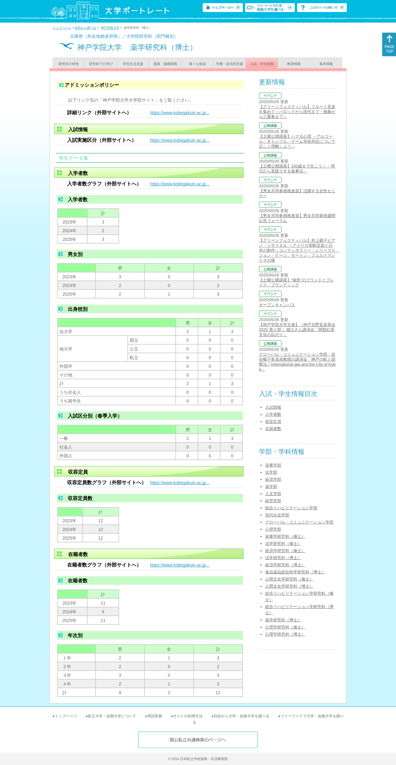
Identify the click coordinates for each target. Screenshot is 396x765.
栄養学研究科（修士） (285, 536)
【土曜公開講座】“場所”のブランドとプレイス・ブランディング (296, 282)
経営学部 (273, 500)
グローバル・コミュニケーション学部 (299, 522)
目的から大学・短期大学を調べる (241, 716)
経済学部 (273, 479)
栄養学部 (273, 465)
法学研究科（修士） (283, 543)
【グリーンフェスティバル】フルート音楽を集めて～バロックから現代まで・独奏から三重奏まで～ (297, 111)
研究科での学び (101, 64)
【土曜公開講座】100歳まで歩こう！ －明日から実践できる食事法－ (297, 168)
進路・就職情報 (165, 64)
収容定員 (273, 421)
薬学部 (271, 486)
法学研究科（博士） (283, 557)
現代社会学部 (277, 515)
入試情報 (273, 407)
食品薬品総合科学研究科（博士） (295, 572)
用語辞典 (154, 716)
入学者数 (273, 414)
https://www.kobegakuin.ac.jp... (179, 112)
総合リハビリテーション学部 (291, 508)
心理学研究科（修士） (285, 627)
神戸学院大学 (110, 27)
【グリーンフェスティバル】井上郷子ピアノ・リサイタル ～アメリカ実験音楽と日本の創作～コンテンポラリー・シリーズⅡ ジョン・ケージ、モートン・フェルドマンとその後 (299, 250)
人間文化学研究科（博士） (289, 586)
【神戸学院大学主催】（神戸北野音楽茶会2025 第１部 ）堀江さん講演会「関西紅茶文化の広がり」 (297, 329)
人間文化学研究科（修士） (289, 579)
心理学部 (273, 529)
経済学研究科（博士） (285, 565)
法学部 (271, 472)
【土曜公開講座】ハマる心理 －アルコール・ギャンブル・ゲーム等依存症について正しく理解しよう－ (297, 141)
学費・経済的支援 (229, 64)
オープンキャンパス (277, 304)
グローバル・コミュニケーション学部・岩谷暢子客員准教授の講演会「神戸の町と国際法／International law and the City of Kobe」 (297, 362)
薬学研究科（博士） (283, 620)
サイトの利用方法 (188, 716)
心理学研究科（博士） (285, 634)
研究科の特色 (68, 64)
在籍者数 (273, 428)
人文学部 (273, 493)
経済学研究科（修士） (285, 550)
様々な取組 (197, 64)
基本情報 (326, 64)
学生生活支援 (133, 64)
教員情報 (294, 64)
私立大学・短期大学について (112, 716)
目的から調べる (85, 27)
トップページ (62, 27)
